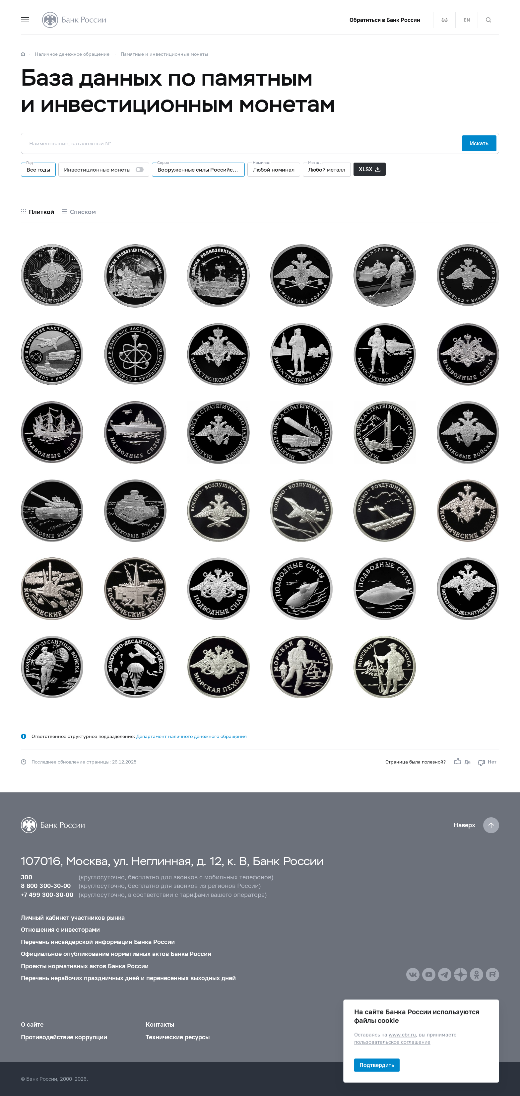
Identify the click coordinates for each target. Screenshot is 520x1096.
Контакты (160, 1024)
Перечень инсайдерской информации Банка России (98, 941)
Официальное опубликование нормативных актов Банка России (116, 953)
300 (26, 877)
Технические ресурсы (178, 1037)
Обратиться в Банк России (385, 20)
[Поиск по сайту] (488, 20)
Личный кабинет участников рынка (73, 917)
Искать (479, 143)
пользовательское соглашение (392, 1042)
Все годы (38, 169)
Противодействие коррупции (64, 1037)
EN (467, 20)
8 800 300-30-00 (46, 885)
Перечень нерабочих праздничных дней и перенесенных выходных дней (128, 978)
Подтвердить (376, 1065)
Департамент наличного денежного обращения (191, 736)
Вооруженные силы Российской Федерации (201, 169)
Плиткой (41, 211)
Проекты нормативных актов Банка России (85, 966)
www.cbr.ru (402, 1035)
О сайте (32, 1024)
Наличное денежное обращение (72, 54)
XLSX (365, 169)
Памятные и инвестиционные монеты (164, 54)
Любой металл (326, 169)
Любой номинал (273, 169)
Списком (83, 211)
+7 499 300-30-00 (47, 894)
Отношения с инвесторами (60, 929)
